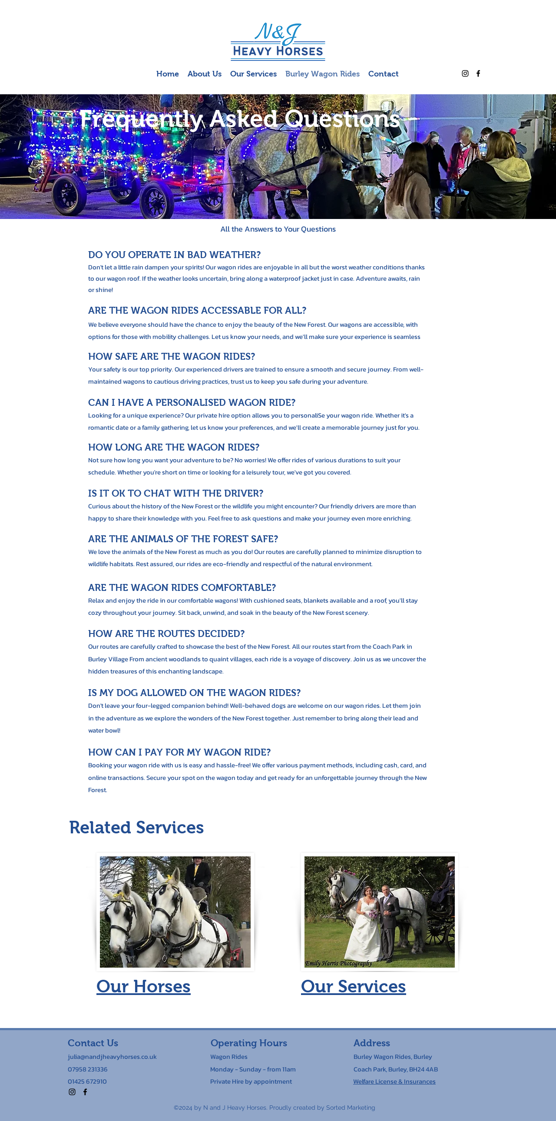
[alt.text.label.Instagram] (465, 73)
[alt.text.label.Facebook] (478, 73)
